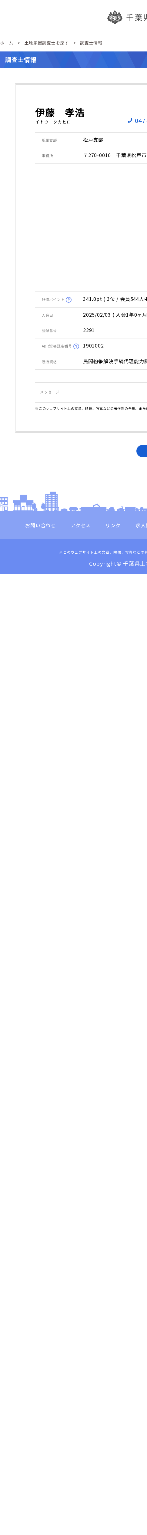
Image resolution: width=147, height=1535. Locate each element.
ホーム (6, 43)
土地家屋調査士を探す (47, 43)
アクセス (81, 525)
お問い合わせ (40, 525)
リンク (113, 525)
